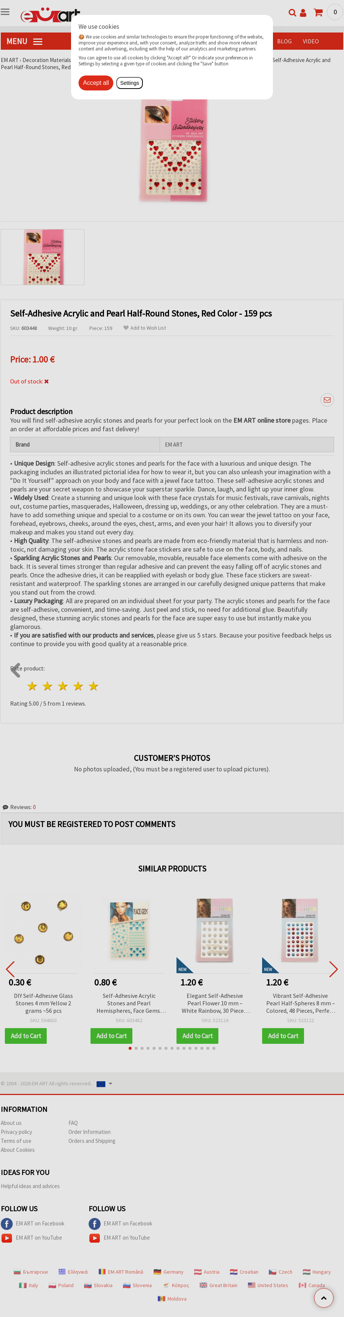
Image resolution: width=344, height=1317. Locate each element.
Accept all (96, 83)
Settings (129, 83)
